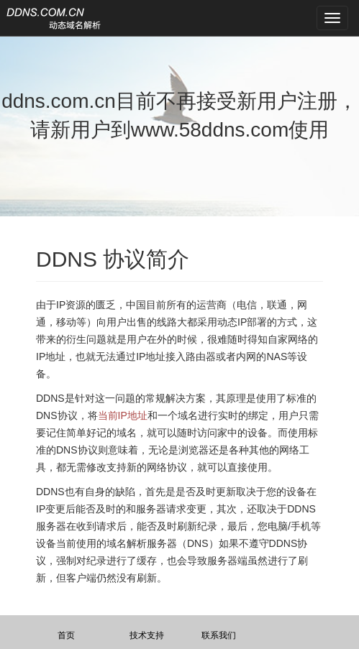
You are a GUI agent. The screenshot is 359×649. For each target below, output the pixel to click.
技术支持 (146, 635)
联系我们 (218, 635)
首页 (66, 635)
